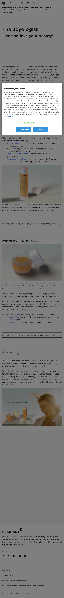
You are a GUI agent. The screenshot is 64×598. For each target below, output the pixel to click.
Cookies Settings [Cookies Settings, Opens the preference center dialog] (30, 123)
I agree (40, 129)
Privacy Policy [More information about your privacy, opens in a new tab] (9, 116)
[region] (32, 109)
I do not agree (23, 129)
